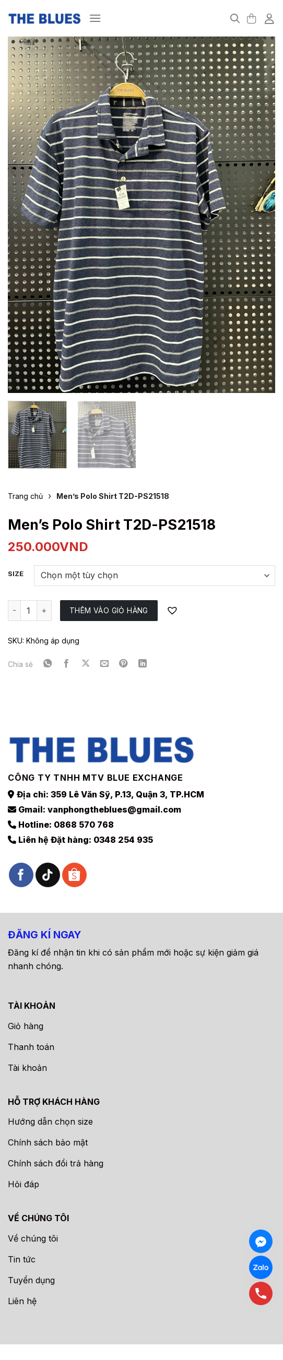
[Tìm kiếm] (235, 18)
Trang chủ (25, 496)
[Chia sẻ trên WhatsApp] (47, 664)
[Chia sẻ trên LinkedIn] (142, 664)
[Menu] (95, 18)
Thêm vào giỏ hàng (108, 610)
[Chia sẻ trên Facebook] (66, 664)
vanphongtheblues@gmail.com (114, 809)
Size (15, 574)
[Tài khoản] (270, 18)
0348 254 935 (123, 839)
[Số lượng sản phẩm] (28, 610)
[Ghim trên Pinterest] (123, 664)
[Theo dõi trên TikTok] (48, 875)
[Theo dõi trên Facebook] (21, 875)
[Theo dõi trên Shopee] (74, 875)
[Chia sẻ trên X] (85, 664)
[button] (173, 611)
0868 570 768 (84, 824)
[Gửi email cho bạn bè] (104, 664)
